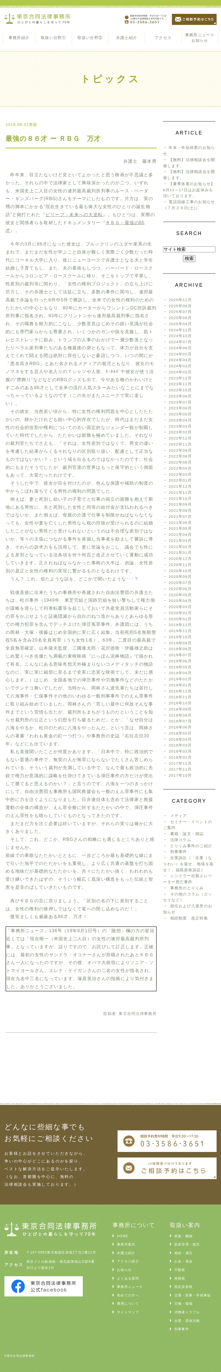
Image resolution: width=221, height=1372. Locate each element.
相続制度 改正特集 (189, 918)
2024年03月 (180, 366)
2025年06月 (180, 318)
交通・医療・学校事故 (192, 1295)
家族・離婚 (183, 1236)
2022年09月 (180, 450)
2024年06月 (180, 348)
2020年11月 (180, 565)
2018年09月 (180, 709)
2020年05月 (180, 595)
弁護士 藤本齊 (140, 161)
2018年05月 (180, 733)
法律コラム (180, 840)
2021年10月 (180, 499)
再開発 (179, 1278)
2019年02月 (180, 679)
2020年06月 (180, 589)
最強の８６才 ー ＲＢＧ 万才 (53, 138)
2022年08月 (180, 456)
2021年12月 (180, 486)
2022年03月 (180, 474)
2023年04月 (180, 420)
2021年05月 (180, 528)
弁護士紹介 (126, 37)
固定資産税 (183, 1287)
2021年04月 (180, 535)
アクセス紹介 (128, 1261)
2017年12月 (180, 763)
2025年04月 (180, 324)
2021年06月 (180, 523)
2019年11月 (180, 631)
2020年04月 (180, 601)
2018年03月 (180, 745)
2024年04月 (180, 360)
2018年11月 (180, 697)
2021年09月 (180, 504)
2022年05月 (180, 468)
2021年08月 (180, 510)
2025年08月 (180, 306)
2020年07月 (180, 583)
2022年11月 (180, 444)
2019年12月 (180, 625)
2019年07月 (180, 655)
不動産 (179, 1270)
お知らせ (124, 1270)
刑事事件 (178, 852)
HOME (122, 1236)
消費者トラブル (187, 1312)
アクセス (163, 37)
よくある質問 (128, 1278)
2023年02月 (180, 432)
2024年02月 (180, 372)
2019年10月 (180, 637)
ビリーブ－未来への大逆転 (74, 214)
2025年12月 (180, 300)
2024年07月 (180, 342)
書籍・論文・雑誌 (187, 834)
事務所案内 (126, 1244)
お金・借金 (183, 1261)
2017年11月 (180, 769)
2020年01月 (180, 619)
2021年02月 (180, 547)
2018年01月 (180, 757)
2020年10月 (180, 571)
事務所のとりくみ (187, 888)
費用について (128, 1304)
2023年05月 (180, 414)
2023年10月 (180, 390)
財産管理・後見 (187, 1244)
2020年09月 (180, 577)
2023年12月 (180, 378)
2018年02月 (180, 751)
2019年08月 (180, 649)
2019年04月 (180, 673)
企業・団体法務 (187, 1321)
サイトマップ (128, 1312)
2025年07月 (180, 312)
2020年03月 (180, 607)
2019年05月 (180, 667)
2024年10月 (180, 336)
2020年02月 (180, 613)
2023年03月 (180, 426)
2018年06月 (180, 727)
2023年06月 (180, 408)
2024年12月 (180, 330)
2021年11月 (180, 492)
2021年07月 (180, 517)
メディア (178, 816)
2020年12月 (180, 559)
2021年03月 (180, 541)
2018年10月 (180, 703)
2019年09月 (180, 643)
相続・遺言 (183, 1253)
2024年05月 (180, 354)
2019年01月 (180, 685)
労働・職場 (183, 1304)
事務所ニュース (130, 1287)
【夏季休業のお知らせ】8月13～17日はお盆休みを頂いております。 (189, 190)
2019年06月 (180, 661)
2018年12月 (180, 691)
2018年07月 (180, 721)
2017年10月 (180, 775)
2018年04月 (180, 739)
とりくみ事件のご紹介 (191, 846)
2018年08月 (180, 715)
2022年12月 (180, 438)
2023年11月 (180, 384)
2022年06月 (180, 462)
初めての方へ (128, 1295)
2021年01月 (180, 553)
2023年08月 (180, 396)
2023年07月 (180, 402)
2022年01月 (180, 480)
